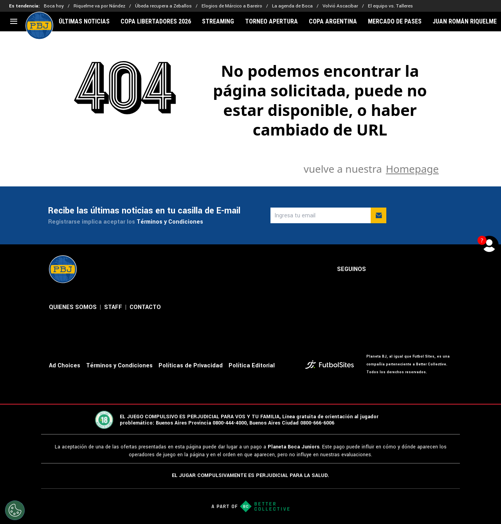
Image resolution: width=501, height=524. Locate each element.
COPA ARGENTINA (333, 21)
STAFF (113, 307)
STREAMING (218, 21)
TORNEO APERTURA (271, 21)
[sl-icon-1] (378, 269)
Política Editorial (252, 365)
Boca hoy (54, 6)
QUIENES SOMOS (73, 307)
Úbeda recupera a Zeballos (163, 6)
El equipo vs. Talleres (390, 6)
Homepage (412, 169)
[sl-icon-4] (430, 269)
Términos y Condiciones (170, 222)
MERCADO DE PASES (395, 21)
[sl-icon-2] (395, 269)
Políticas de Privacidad (191, 365)
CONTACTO (145, 307)
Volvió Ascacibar (340, 6)
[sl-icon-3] (413, 269)
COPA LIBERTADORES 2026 (156, 21)
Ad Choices (64, 365)
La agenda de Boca (292, 6)
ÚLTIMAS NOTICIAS (84, 21)
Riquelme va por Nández (99, 6)
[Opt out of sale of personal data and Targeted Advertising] (15, 510)
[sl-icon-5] (447, 269)
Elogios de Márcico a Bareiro (232, 6)
